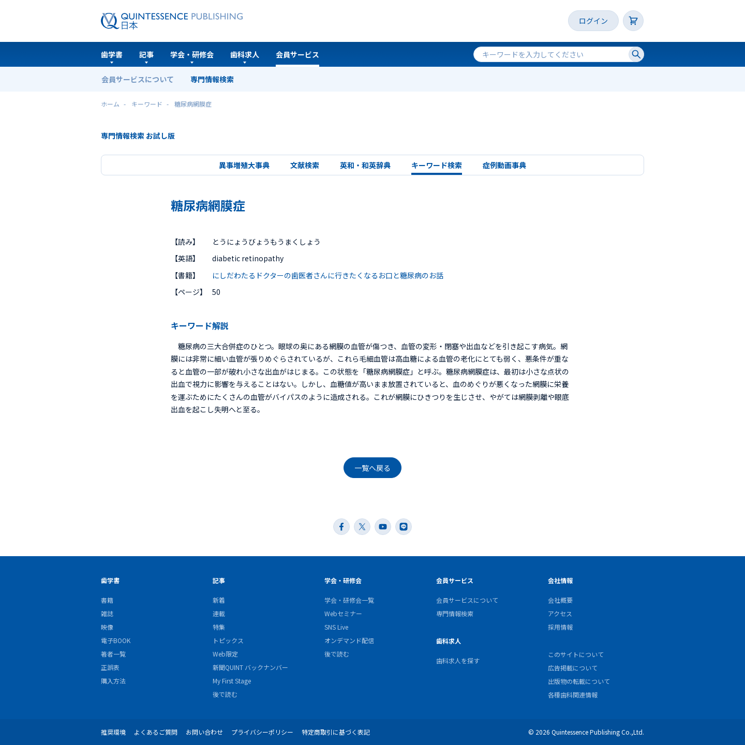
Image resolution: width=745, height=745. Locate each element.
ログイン (593, 21)
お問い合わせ (204, 731)
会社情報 (560, 580)
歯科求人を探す (458, 660)
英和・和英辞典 (365, 165)
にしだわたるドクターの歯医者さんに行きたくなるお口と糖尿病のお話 (327, 275)
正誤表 (110, 667)
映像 (107, 626)
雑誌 (107, 613)
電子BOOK (115, 640)
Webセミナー (343, 613)
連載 (219, 613)
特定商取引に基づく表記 (336, 731)
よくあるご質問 (155, 731)
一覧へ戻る (372, 468)
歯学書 (112, 54)
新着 (219, 599)
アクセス (560, 613)
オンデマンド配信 (349, 640)
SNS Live (336, 626)
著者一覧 (113, 653)
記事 (146, 54)
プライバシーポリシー (262, 731)
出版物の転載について (579, 681)
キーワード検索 (436, 165)
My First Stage (232, 680)
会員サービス (297, 54)
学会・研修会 (192, 54)
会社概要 (560, 599)
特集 (219, 626)
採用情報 (560, 626)
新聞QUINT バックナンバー (250, 667)
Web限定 (225, 653)
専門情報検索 (212, 79)
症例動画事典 (504, 165)
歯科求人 (244, 54)
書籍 (107, 599)
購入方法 (113, 680)
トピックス (228, 640)
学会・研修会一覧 (349, 599)
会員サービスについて (137, 79)
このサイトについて (576, 654)
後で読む (225, 694)
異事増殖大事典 (244, 165)
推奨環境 (113, 731)
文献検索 (304, 165)
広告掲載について (573, 667)
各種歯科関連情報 (573, 694)
